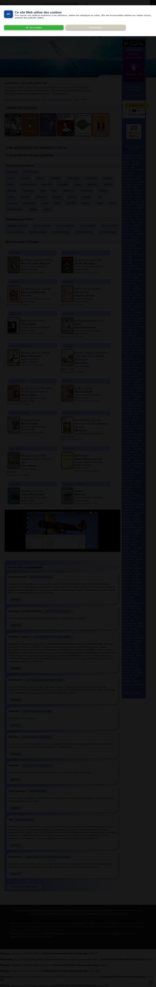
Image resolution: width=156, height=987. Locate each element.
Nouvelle (12, 203)
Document (63, 185)
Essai (42, 191)
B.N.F (140, 923)
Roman (99, 203)
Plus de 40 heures (107, 232)
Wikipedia (15, 930)
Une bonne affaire (38, 791)
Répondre (15, 600)
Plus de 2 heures (109, 226)
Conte (10, 185)
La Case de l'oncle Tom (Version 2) (36, 737)
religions (15, 313)
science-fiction (19, 413)
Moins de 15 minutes (17, 226)
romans (14, 253)
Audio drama (73, 178)
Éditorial (92, 185)
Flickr (53, 927)
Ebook (45, 927)
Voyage (47, 210)
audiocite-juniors (21, 345)
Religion (85, 203)
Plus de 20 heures (84, 232)
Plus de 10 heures (38, 232)
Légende (87, 197)
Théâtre (33, 210)
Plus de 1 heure (87, 226)
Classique (12, 172)
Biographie (91, 178)
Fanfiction (68, 191)
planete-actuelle (75, 484)
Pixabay (38, 930)
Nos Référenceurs (53, 930)
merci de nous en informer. (129, 911)
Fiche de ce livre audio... (33, 272)
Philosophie (29, 203)
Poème (45, 203)
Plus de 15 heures (61, 232)
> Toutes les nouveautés (134, 88)
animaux (68, 313)
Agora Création (130, 933)
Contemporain (31, 172)
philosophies (71, 413)
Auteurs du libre (127, 923)
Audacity (113, 923)
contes (67, 381)
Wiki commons (136, 927)
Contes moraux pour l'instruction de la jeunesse (47, 857)
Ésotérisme (28, 191)
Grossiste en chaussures (41, 577)
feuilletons (17, 381)
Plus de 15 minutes (42, 226)
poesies (14, 281)
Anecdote (25, 178)
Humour (57, 197)
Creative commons (19, 927)
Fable (54, 191)
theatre (68, 448)
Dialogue (47, 185)
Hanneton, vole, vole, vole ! (58, 611)
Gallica (61, 927)
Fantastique (86, 191)
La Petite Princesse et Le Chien (37, 711)
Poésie (57, 203)
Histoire (25, 197)
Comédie (107, 178)
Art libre (90, 923)
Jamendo (87, 927)
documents (16, 448)
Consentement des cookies (23, 923)
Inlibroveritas (74, 927)
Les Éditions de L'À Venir (106, 927)
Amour (11, 178)
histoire (15, 484)
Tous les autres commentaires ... (24, 887)
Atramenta (102, 923)
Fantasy (102, 191)
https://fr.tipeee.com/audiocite (57, 99)
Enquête (108, 185)
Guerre (11, 197)
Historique (41, 197)
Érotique (12, 191)
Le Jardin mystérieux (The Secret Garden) (51, 637)
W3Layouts (106, 933)
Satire (112, 203)
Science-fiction (15, 210)
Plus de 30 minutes (65, 226)
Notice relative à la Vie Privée (55, 923)
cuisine (68, 345)
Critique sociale (28, 185)
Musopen (123, 927)
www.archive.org (32, 933)
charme (68, 281)
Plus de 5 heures (15, 232)
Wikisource (27, 930)
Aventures (55, 178)
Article (40, 178)
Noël (99, 197)
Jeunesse (72, 197)
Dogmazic (36, 927)
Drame (78, 185)
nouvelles (70, 253)
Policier (71, 203)
